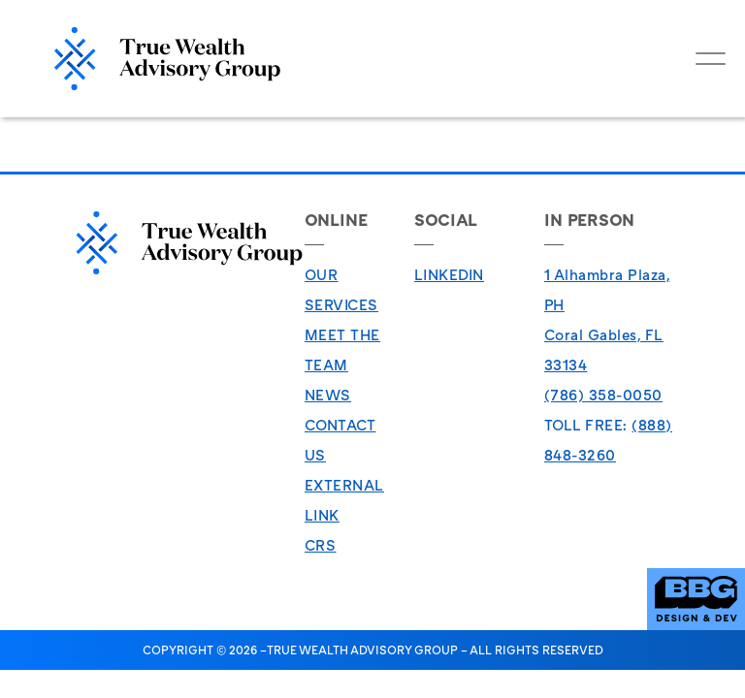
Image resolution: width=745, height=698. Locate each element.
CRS (321, 545)
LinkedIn (449, 274)
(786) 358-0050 (603, 394)
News (328, 394)
